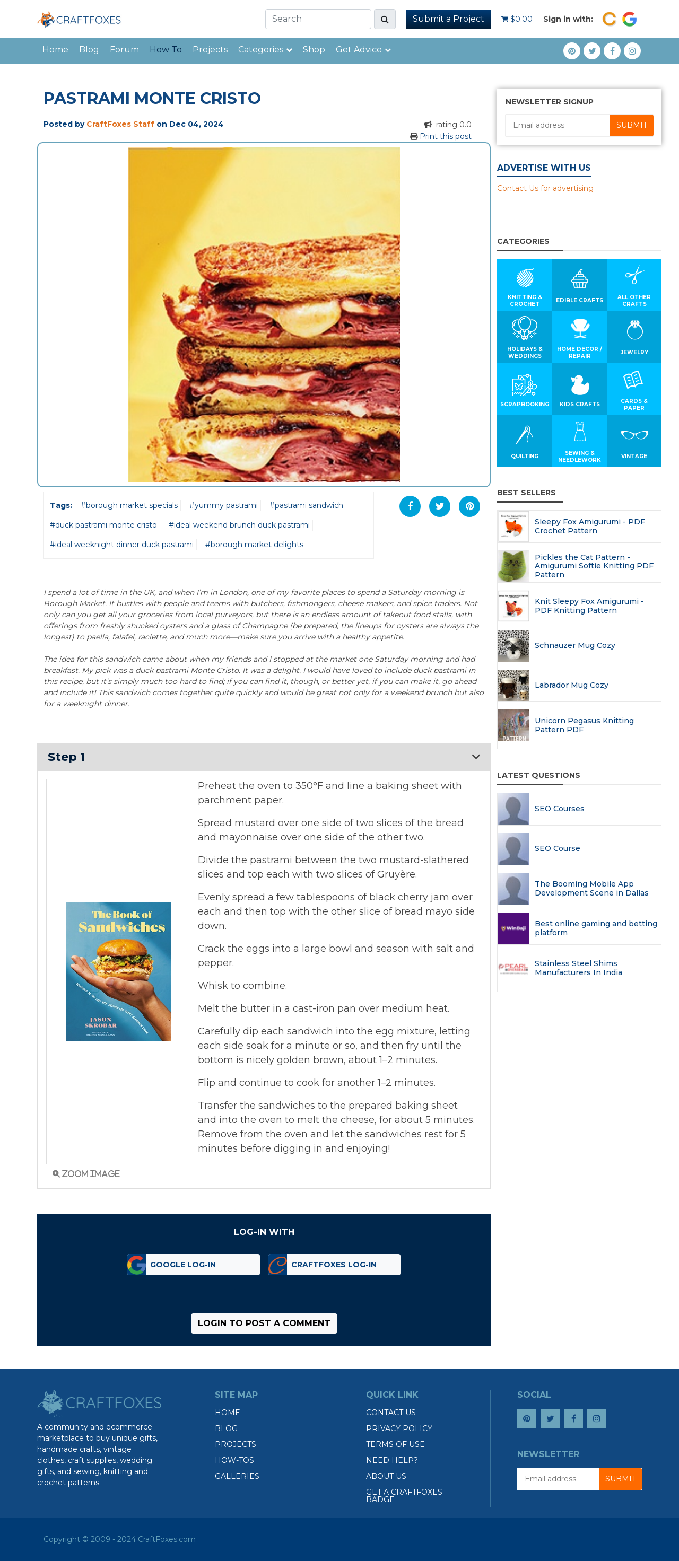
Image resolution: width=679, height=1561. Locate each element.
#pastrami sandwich (306, 505)
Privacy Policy (399, 1428)
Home (55, 50)
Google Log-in (183, 1264)
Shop (314, 50)
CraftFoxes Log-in (334, 1264)
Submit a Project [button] (448, 19)
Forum (124, 50)
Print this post (446, 136)
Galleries (237, 1476)
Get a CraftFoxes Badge (404, 1495)
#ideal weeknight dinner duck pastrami (122, 544)
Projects (210, 50)
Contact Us (391, 1412)
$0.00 (517, 19)
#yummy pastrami (223, 505)
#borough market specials (129, 505)
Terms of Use (395, 1444)
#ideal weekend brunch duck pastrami (239, 525)
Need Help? (392, 1460)
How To (166, 50)
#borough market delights (254, 544)
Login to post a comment (264, 1323)
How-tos (234, 1460)
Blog (89, 50)
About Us (386, 1476)
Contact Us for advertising (545, 188)
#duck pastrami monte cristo (103, 525)
